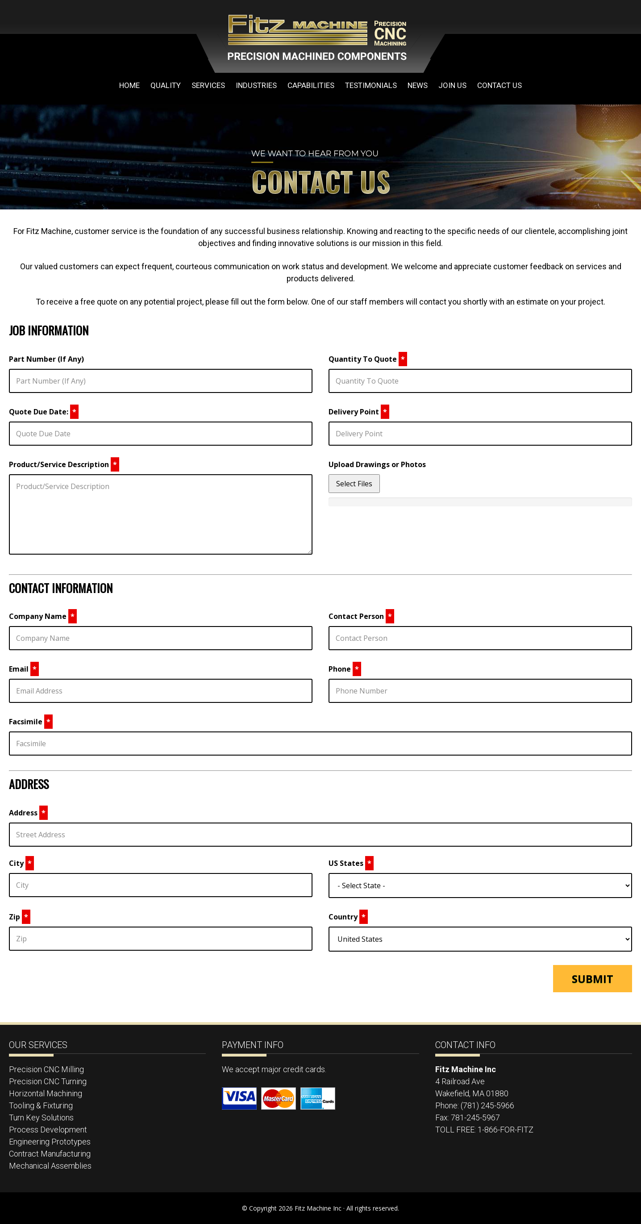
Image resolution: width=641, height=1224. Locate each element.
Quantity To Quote (368, 359)
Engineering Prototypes (50, 1141)
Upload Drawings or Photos (377, 464)
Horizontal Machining (45, 1093)
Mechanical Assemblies (50, 1165)
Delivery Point (359, 412)
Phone (345, 669)
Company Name (43, 616)
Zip (19, 917)
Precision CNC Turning (48, 1081)
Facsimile (31, 721)
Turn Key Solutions (41, 1117)
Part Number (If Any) (46, 359)
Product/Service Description (64, 464)
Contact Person (361, 616)
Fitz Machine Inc (268, 36)
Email (24, 669)
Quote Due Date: (44, 412)
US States (351, 863)
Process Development (48, 1129)
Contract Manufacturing (50, 1153)
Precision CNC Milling (46, 1069)
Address (28, 813)
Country (348, 917)
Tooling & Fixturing (41, 1105)
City (21, 863)
